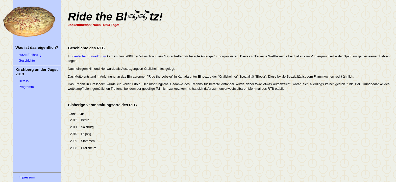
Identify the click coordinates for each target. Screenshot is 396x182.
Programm (26, 87)
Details (24, 81)
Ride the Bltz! (115, 16)
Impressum (27, 177)
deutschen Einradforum (89, 56)
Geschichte (27, 60)
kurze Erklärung (30, 55)
